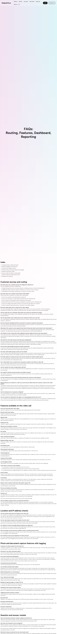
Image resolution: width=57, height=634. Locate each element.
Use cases (26, 1)
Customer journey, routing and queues (10, 265)
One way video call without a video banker (11, 273)
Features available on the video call (9, 266)
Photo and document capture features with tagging (13, 269)
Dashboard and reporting (7, 276)
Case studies (31, 1)
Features (20, 1)
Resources (38, 1)
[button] (19, 4)
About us (15, 4)
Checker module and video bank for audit (11, 274)
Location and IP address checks (9, 268)
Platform (15, 1)
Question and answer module (8, 271)
